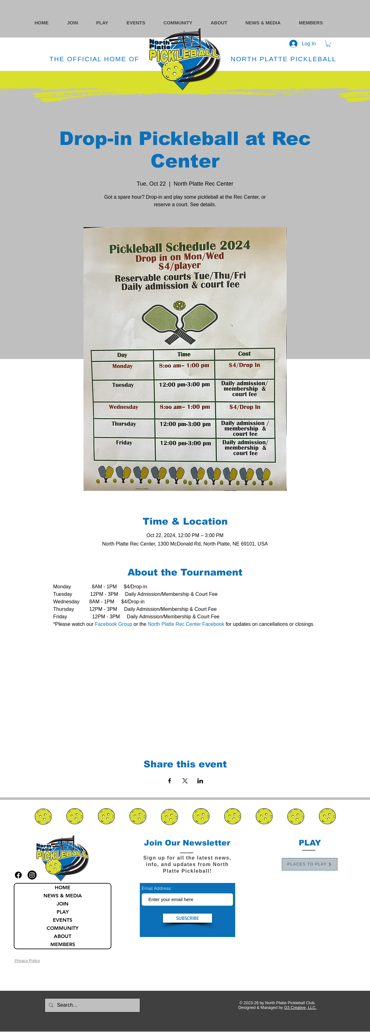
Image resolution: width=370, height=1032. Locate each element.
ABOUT (62, 936)
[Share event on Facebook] (170, 780)
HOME (62, 887)
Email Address (156, 888)
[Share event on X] (185, 780)
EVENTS (62, 920)
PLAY (63, 912)
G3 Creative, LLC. (300, 1007)
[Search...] (92, 1005)
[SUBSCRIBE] (187, 918)
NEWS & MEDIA (62, 896)
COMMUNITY (63, 928)
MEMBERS (62, 944)
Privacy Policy (27, 960)
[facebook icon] (18, 875)
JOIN (62, 904)
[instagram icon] (32, 875)
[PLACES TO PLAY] (309, 864)
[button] (184, 22)
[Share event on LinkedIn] (200, 780)
